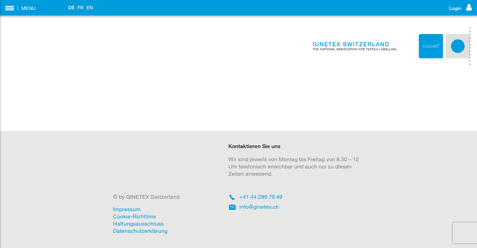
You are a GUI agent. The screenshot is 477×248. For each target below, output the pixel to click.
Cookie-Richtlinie (134, 216)
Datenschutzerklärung (140, 230)
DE (71, 7)
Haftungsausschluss (138, 223)
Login (460, 7)
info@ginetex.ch (259, 206)
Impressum (127, 209)
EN (89, 7)
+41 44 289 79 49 (260, 196)
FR (80, 7)
